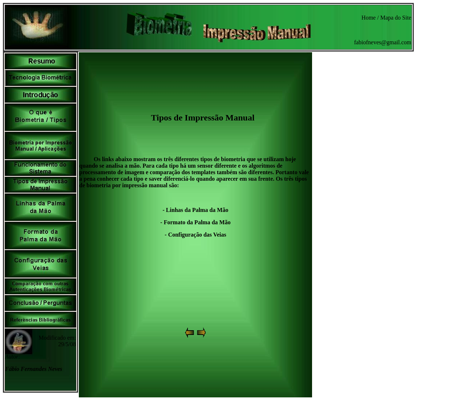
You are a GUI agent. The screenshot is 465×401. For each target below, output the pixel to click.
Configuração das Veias (197, 235)
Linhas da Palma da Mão (197, 210)
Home (368, 18)
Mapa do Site (395, 18)
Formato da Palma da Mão (197, 222)
